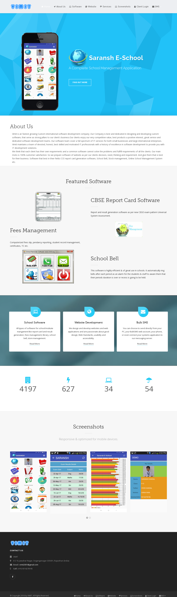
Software (75, 6)
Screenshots (122, 6)
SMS (156, 6)
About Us (59, 6)
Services (105, 6)
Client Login (141, 6)
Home (45, 6)
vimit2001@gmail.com (28, 564)
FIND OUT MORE (80, 82)
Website (90, 6)
